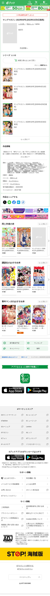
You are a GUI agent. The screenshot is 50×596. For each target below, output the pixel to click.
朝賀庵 (18, 172)
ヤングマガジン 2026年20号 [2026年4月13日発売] (30, 88)
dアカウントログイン (9, 496)
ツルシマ (31, 172)
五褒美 (22, 168)
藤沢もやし (33, 164)
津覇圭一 (14, 169)
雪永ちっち (30, 24)
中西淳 (41, 171)
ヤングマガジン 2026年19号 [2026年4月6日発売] (30, 105)
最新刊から (43, 65)
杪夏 (8, 169)
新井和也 (23, 165)
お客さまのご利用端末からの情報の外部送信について (35, 526)
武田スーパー (11, 164)
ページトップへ (25, 577)
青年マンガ (13, 178)
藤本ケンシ (18, 171)
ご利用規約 (5, 507)
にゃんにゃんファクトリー (34, 168)
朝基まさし (26, 167)
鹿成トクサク (38, 165)
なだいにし (27, 163)
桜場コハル (10, 172)
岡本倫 (33, 167)
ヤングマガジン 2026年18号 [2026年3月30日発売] (30, 123)
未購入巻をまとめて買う (27, 60)
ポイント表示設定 (32, 490)
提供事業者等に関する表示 (35, 507)
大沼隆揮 (24, 172)
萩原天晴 (10, 165)
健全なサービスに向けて (35, 513)
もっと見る (42, 224)
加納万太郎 (10, 168)
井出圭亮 (10, 171)
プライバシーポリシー (9, 513)
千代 (37, 172)
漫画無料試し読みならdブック (9, 357)
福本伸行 (30, 165)
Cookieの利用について (34, 519)
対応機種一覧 (31, 478)
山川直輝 (18, 167)
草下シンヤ (28, 169)
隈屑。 (40, 164)
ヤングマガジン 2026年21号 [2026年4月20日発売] (30, 70)
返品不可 (20, 29)
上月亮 (21, 169)
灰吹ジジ (34, 171)
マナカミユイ (41, 167)
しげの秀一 (21, 24)
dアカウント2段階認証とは (10, 519)
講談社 (11, 175)
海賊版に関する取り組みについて (10, 526)
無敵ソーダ (10, 167)
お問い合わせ (6, 490)
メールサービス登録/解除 (10, 484)
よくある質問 (31, 484)
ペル (17, 168)
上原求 (17, 165)
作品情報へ (24, 48)
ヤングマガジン (14, 181)
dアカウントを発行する (25, 566)
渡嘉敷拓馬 (26, 171)
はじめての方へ (8, 478)
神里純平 (36, 169)
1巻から (36, 65)
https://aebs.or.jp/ (22, 544)
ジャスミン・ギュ (22, 164)
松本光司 (35, 163)
